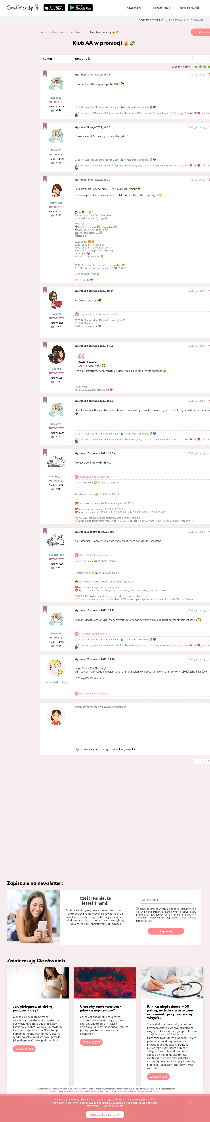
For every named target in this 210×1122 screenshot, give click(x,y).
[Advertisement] (20, 77)
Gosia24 (56, 314)
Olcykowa (56, 202)
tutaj (150, 920)
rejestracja (177, 20)
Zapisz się (166, 931)
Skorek (56, 368)
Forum (43, 32)
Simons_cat (56, 476)
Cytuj (192, 74)
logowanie (196, 20)
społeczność (190, 8)
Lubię (202, 74)
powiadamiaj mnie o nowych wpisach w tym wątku (105, 749)
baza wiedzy (161, 8)
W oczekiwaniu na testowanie (68, 32)
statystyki (135, 8)
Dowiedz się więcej (112, 1106)
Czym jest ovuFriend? (152, 20)
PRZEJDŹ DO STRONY (105, 1115)
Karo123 (56, 97)
